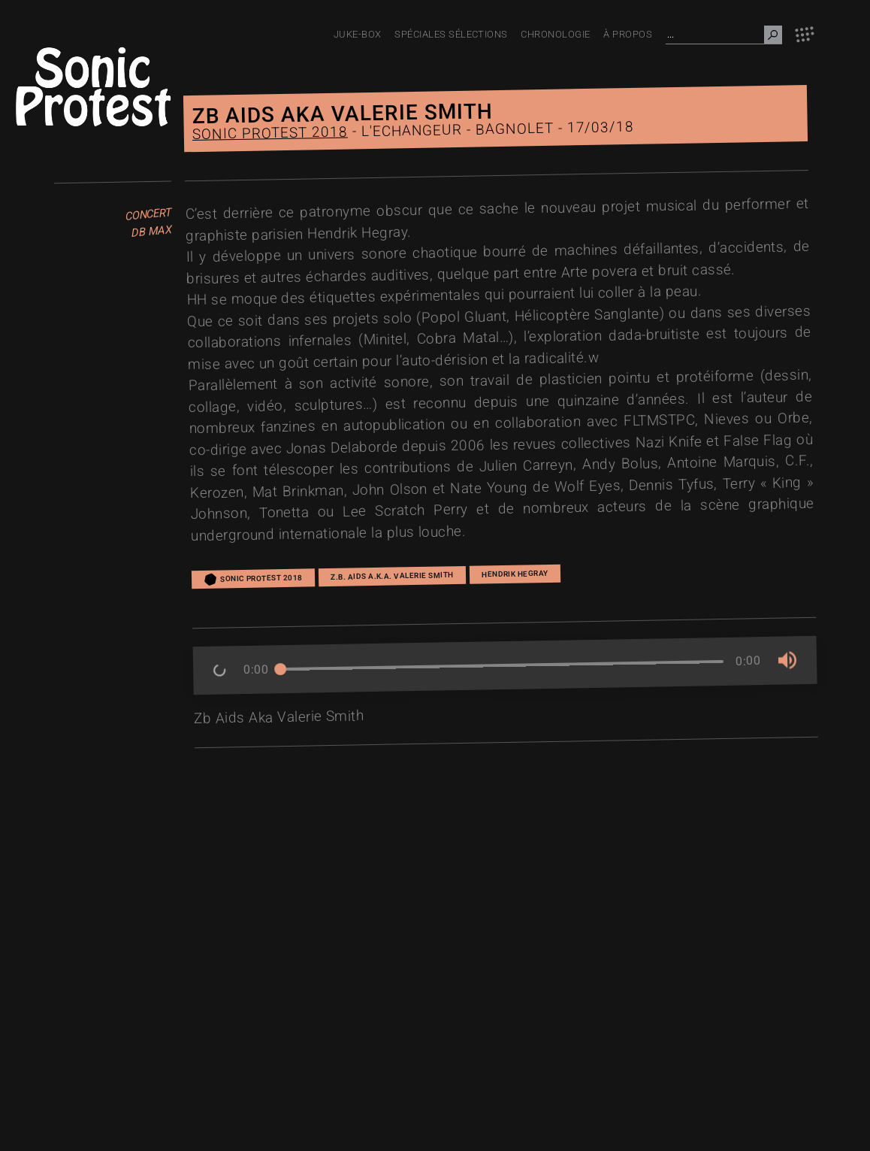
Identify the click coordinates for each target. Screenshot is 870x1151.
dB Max (151, 232)
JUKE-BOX (358, 34)
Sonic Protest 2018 (270, 133)
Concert (148, 215)
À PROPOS (627, 34)
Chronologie (555, 34)
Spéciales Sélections (451, 34)
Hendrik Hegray (515, 573)
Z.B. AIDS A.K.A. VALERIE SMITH (392, 576)
